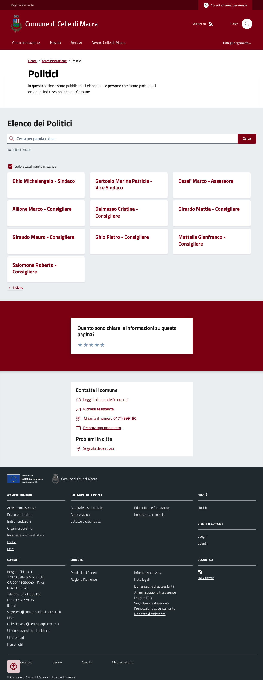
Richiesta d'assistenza (150, 613)
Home (32, 60)
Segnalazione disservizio (151, 603)
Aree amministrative (21, 507)
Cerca (247, 138)
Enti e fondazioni (19, 521)
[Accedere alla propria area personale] (225, 5)
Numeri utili (15, 644)
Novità (55, 42)
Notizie (203, 507)
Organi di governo (19, 528)
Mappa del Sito (122, 662)
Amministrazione (26, 42)
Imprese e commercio (149, 514)
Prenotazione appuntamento (154, 608)
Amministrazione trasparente (155, 592)
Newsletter (206, 577)
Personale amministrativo (25, 535)
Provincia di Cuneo (84, 572)
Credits (87, 662)
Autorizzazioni (80, 514)
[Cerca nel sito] (245, 24)
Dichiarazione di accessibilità (154, 586)
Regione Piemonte (22, 5)
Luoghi (202, 536)
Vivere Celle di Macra (109, 42)
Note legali (142, 579)
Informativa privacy (148, 572)
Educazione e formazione (152, 507)
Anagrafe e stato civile (87, 507)
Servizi (76, 42)
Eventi (202, 543)
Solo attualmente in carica (35, 166)
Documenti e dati (19, 514)
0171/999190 (31, 594)
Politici (11, 542)
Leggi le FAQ (143, 597)
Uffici (10, 548)
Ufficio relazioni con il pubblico (28, 630)
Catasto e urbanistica (86, 521)
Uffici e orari (15, 637)
